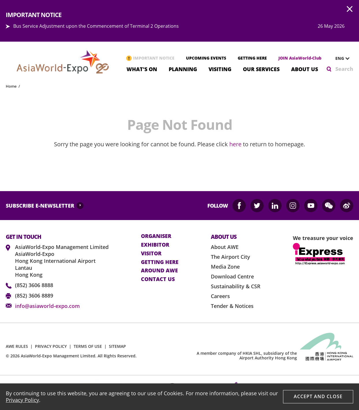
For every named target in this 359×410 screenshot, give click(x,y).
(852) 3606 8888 (34, 285)
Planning (183, 69)
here (235, 144)
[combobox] (340, 58)
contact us (158, 279)
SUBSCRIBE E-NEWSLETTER (40, 205)
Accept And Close (318, 396)
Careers (220, 296)
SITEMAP (117, 346)
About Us (304, 69)
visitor (151, 253)
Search (344, 68)
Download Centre (232, 276)
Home (11, 86)
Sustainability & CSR (236, 286)
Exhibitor (155, 245)
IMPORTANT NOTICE (153, 58)
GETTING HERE (252, 58)
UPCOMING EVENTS (206, 58)
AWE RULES (17, 346)
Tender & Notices (232, 305)
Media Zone (225, 266)
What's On (142, 69)
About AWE (225, 246)
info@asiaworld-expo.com (47, 305)
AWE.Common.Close (349, 9)
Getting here (159, 262)
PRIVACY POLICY (51, 346)
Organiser (156, 236)
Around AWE (159, 271)
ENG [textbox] (339, 58)
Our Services (261, 69)
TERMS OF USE (88, 346)
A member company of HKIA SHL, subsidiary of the (247, 355)
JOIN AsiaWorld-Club (299, 58)
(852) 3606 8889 (34, 295)
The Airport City (230, 256)
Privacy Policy (22, 399)
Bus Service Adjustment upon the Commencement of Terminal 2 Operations (96, 26)
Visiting (220, 69)
